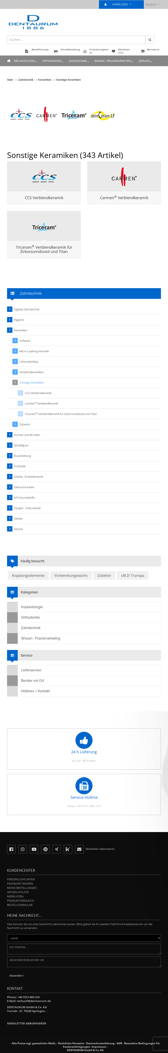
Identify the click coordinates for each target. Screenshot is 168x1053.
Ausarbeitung (22, 456)
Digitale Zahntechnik (26, 309)
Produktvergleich (20, 901)
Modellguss (21, 445)
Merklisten (15, 896)
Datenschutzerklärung (100, 1043)
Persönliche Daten (21, 879)
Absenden (16, 975)
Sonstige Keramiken (68, 79)
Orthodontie (52, 61)
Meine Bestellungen (22, 888)
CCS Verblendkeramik (44, 197)
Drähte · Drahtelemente (28, 477)
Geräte (18, 518)
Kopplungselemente (28, 575)
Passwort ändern (20, 883)
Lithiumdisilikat (28, 362)
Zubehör (24, 424)
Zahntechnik (79, 61)
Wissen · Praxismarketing (114, 61)
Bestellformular (19, 905)
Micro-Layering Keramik (34, 351)
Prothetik (19, 466)
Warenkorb (150, 51)
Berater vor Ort (25, 681)
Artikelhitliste (18, 892)
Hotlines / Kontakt (28, 691)
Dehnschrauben (24, 487)
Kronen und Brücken (27, 435)
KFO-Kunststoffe (24, 497)
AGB (119, 1043)
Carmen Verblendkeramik (124, 197)
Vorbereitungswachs (71, 575)
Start (10, 79)
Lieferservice (24, 670)
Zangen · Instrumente (27, 508)
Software (24, 341)
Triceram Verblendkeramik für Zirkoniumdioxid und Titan (44, 249)
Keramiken (44, 79)
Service (145, 61)
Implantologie (25, 61)
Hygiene (19, 320)
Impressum (99, 1047)
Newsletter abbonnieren (26, 1023)
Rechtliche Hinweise (71, 1043)
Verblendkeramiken (31, 372)
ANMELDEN (120, 4)
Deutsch (152, 4)
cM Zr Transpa (132, 575)
